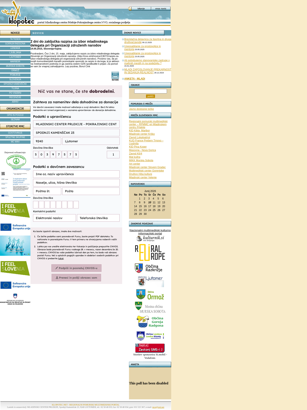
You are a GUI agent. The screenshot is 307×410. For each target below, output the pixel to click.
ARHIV (15, 102)
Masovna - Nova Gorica (142, 150)
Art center (134, 163)
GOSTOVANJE (15, 133)
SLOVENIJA (15, 79)
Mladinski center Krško (142, 133)
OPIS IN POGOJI (15, 115)
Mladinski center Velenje (142, 177)
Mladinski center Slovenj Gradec (147, 167)
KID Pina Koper (138, 146)
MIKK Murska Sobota (141, 160)
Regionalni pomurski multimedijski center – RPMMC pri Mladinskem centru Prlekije (148, 124)
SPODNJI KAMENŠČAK (15, 84)
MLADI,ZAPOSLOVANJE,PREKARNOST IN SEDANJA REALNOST (147, 71)
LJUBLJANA (15, 52)
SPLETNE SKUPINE (15, 137)
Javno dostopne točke (141, 109)
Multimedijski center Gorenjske (146, 170)
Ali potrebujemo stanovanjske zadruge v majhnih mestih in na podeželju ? (147, 62)
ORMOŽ (15, 70)
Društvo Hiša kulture (140, 174)
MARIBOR (15, 61)
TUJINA (15, 88)
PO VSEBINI (15, 93)
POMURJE (15, 75)
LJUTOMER (15, 57)
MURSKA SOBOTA (15, 66)
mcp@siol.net (158, 407)
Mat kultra (134, 157)
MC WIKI (15, 142)
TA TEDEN (15, 39)
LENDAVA (15, 48)
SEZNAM (15, 119)
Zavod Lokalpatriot (139, 137)
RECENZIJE (15, 97)
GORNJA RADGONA (15, 43)
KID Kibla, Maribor (139, 130)
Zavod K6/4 (135, 153)
